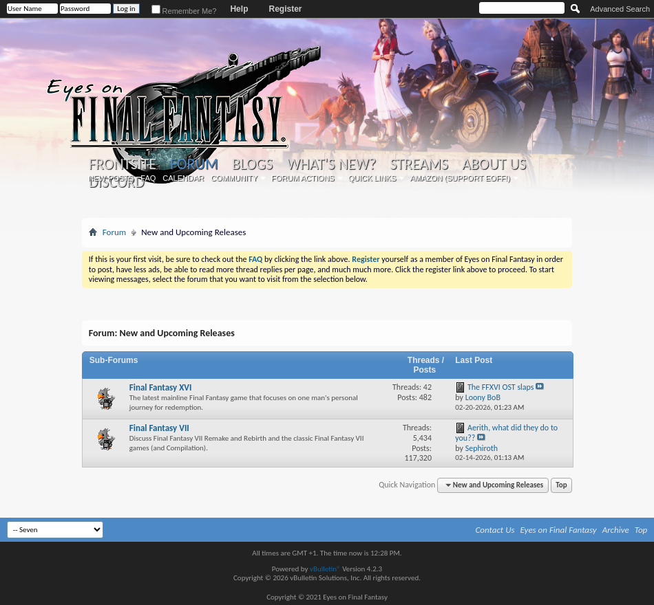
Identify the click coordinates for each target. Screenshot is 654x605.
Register (285, 9)
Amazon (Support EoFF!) (460, 178)
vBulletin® (325, 568)
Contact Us (495, 530)
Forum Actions (303, 178)
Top (561, 485)
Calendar (183, 178)
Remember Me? (184, 11)
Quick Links (372, 178)
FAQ (148, 178)
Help (239, 9)
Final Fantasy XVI (160, 387)
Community (234, 178)
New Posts (111, 178)
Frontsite (122, 164)
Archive (615, 530)
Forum (194, 164)
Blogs (252, 164)
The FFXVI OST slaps (500, 387)
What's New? (331, 164)
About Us (494, 164)
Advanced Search (620, 9)
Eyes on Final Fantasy (558, 530)
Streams (419, 164)
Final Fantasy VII (159, 428)
